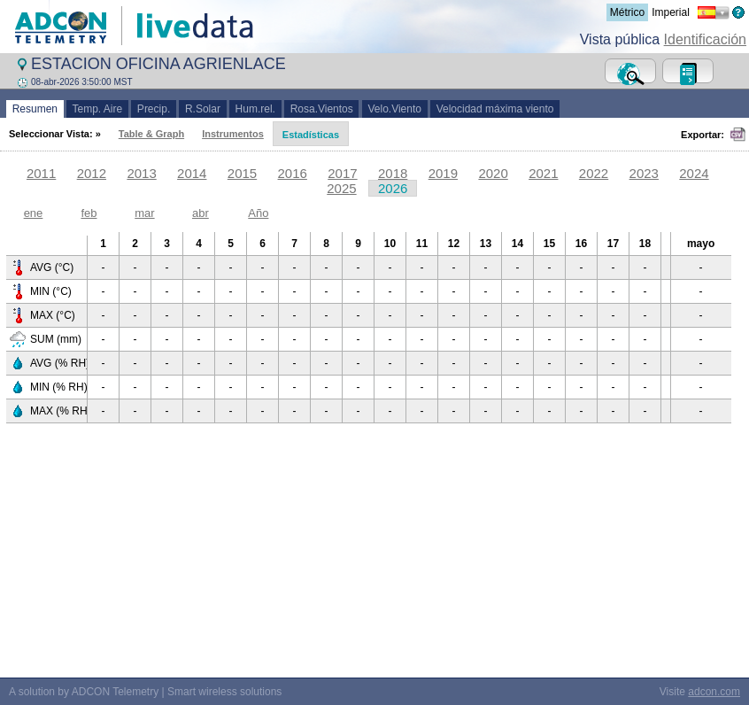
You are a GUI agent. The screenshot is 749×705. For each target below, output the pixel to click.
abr (200, 213)
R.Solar (202, 109)
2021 (543, 173)
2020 (492, 173)
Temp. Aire (97, 109)
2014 (191, 173)
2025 (341, 188)
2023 (644, 173)
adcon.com (714, 692)
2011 (41, 173)
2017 (342, 173)
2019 (443, 173)
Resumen (35, 109)
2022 (593, 173)
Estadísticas (310, 134)
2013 (141, 173)
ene (33, 213)
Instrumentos (233, 133)
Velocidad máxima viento (495, 109)
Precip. (153, 109)
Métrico (627, 12)
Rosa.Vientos (321, 109)
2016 (292, 173)
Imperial (671, 12)
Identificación (705, 39)
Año (258, 213)
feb (89, 213)
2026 (392, 188)
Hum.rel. (255, 109)
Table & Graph (151, 133)
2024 (693, 173)
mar (144, 213)
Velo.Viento (395, 109)
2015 (242, 173)
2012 (91, 173)
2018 (392, 173)
